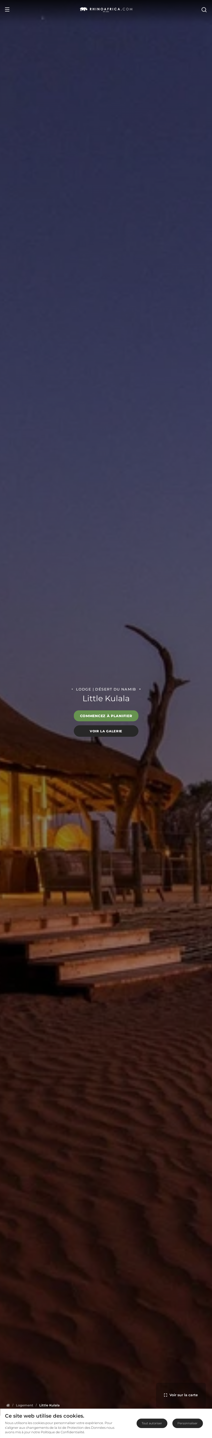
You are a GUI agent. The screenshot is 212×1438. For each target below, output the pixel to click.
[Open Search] (204, 9)
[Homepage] (8, 1405)
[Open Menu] (7, 9)
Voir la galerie (106, 731)
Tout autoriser (152, 1423)
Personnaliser (187, 1423)
